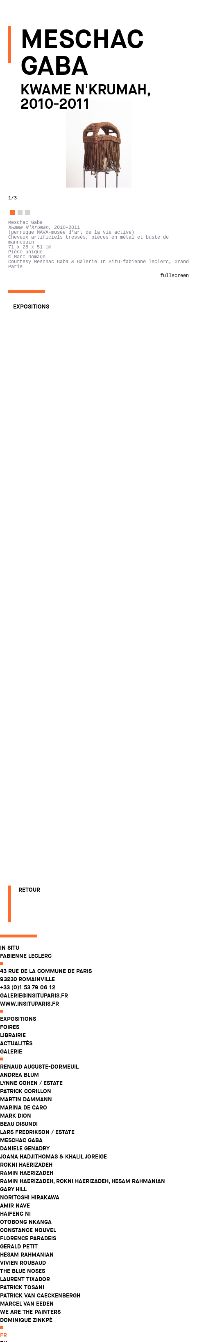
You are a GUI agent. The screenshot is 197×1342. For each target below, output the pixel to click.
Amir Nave (23, 283)
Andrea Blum (27, 152)
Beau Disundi (27, 201)
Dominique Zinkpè (34, 397)
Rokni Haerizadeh (34, 242)
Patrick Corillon (33, 168)
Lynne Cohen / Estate (39, 160)
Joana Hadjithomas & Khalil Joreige (61, 234)
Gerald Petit (27, 324)
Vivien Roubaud (31, 340)
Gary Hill (21, 267)
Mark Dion (23, 193)
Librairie (21, 112)
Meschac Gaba (29, 217)
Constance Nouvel (36, 307)
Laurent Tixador (33, 356)
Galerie (19, 129)
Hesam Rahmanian (35, 332)
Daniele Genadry (33, 226)
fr (11, 412)
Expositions (26, 96)
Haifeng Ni (23, 291)
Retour (29, 1309)
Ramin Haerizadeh (34, 250)
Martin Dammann (34, 177)
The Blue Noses (30, 348)
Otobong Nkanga (34, 299)
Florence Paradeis (36, 316)
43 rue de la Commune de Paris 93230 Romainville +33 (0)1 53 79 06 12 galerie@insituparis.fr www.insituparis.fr (54, 65)
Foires (17, 104)
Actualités (24, 121)
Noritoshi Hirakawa (38, 275)
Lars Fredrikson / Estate (45, 209)
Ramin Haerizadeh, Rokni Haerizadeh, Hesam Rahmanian (90, 258)
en (12, 421)
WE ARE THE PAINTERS (38, 389)
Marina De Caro (31, 185)
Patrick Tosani (30, 365)
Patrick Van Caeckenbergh (48, 373)
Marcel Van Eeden (35, 381)
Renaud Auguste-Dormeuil (47, 144)
